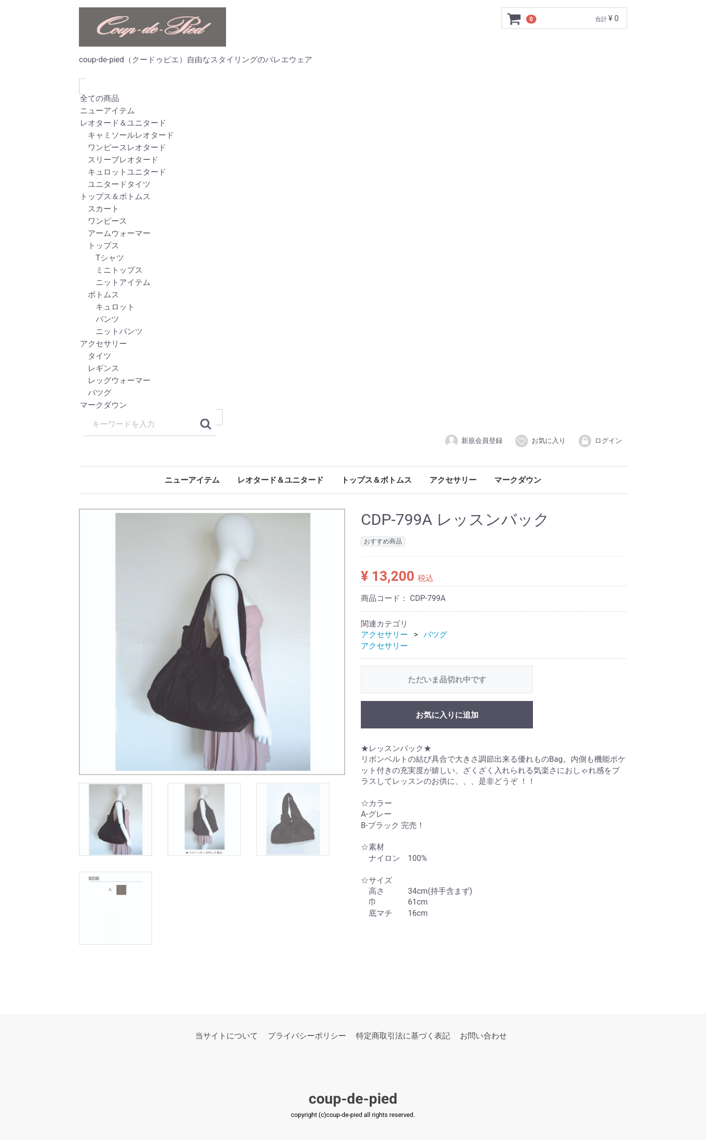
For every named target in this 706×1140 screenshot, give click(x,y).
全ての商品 (353, 99)
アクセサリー (353, 344)
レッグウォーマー (353, 381)
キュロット (353, 307)
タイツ (353, 356)
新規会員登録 (473, 441)
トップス (353, 246)
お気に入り (540, 441)
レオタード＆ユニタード (353, 123)
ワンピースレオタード (353, 148)
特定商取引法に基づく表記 (403, 1035)
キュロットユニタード (353, 172)
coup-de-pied (353, 1098)
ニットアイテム (353, 283)
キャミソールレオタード (353, 136)
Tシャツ (353, 258)
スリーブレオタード (353, 160)
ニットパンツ (353, 332)
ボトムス (353, 295)
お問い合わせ (483, 1035)
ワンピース (353, 221)
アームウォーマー (353, 234)
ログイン (600, 441)
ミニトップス (353, 270)
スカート (353, 209)
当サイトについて (226, 1035)
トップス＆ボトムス (353, 197)
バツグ (353, 393)
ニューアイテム (353, 111)
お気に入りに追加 (447, 715)
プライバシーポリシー (307, 1035)
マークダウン (353, 405)
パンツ (353, 319)
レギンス (353, 369)
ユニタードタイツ (353, 185)
